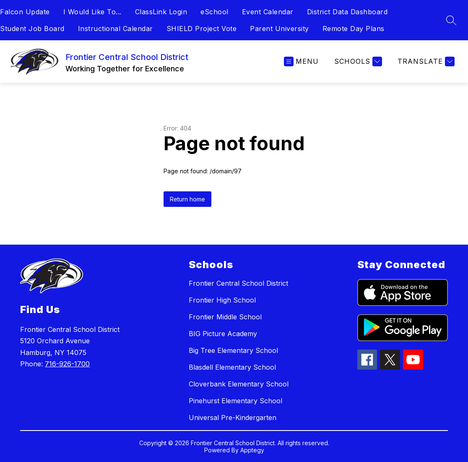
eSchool (214, 12)
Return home (187, 199)
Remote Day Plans (353, 28)
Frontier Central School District (238, 283)
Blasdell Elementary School (232, 367)
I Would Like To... (92, 12)
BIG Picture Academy (223, 333)
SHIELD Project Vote (201, 28)
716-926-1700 (67, 364)
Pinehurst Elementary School (235, 401)
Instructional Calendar (115, 28)
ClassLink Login (161, 12)
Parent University (279, 28)
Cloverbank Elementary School (239, 384)
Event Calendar (268, 12)
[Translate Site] (425, 61)
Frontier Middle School (225, 317)
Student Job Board (32, 28)
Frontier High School (222, 300)
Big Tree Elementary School (233, 350)
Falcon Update (25, 12)
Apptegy (252, 450)
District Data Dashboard (347, 12)
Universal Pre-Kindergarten (232, 417)
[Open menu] (301, 61)
